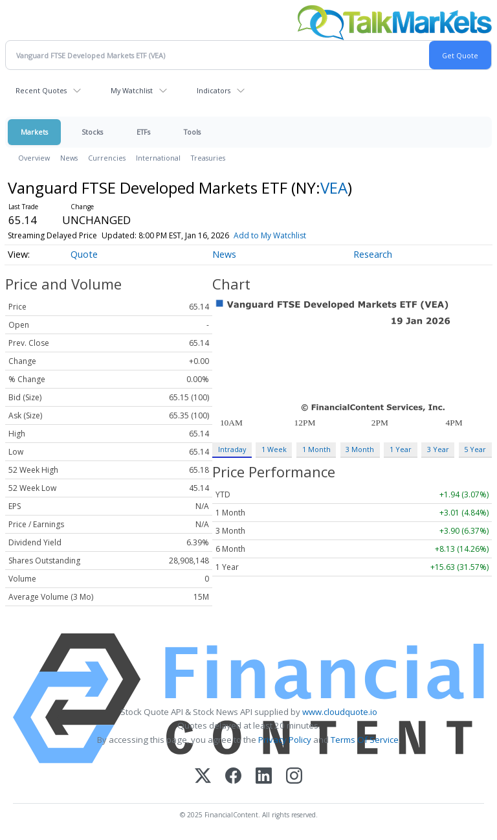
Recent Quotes (41, 90)
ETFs (143, 132)
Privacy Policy (284, 739)
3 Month (360, 449)
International (158, 158)
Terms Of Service (365, 739)
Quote (84, 254)
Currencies (107, 158)
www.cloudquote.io (339, 712)
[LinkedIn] (263, 776)
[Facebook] (233, 776)
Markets (34, 132)
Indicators (213, 90)
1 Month (316, 449)
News (69, 158)
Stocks (92, 132)
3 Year (438, 449)
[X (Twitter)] (203, 776)
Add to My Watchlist (270, 235)
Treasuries (208, 158)
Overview (34, 158)
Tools (192, 132)
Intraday (232, 449)
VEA (334, 187)
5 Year (475, 449)
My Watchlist (132, 90)
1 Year (401, 449)
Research (372, 254)
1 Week (274, 449)
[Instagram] (294, 776)
